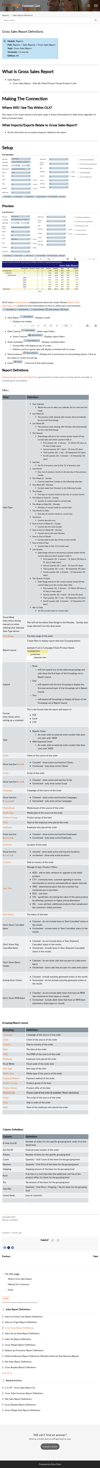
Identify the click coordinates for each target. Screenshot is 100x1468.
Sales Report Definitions (23, 15)
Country (7, 862)
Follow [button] (6, 1298)
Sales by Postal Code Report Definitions (23, 1316)
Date (5, 1049)
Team (5, 822)
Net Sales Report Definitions (18, 1361)
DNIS (5, 1054)
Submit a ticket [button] (50, 1446)
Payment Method (11, 1078)
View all (7, 1373)
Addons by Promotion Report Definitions (24, 1350)
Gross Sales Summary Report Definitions (24, 1393)
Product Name (10, 1087)
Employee (7, 827)
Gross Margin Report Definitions (20, 1344)
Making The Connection (18, 1284)
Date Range (8, 635)
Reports (5, 15)
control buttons (21, 302)
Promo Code (9, 1092)
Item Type (7, 888)
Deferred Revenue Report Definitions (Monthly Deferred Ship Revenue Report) (42, 1356)
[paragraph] (50, 632)
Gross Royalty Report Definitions (20, 1367)
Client (6, 755)
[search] (50, 20)
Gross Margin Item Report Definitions (22, 1410)
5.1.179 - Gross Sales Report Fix (20, 1387)
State (5, 1102)
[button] (89, 6)
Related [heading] (14, 1380)
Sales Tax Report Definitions (18, 1339)
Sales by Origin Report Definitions (21, 1322)
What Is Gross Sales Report (20, 1278)
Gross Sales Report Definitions (19, 1327)
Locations (7, 844)
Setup (10, 1289)
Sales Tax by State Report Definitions (22, 1333)
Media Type (8, 812)
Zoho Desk (56, 1464)
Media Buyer (9, 807)
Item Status (8, 914)
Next (95, 1256)
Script (6, 773)
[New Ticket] (50, 1446)
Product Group (10, 817)
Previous (6, 1256)
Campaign (7, 790)
